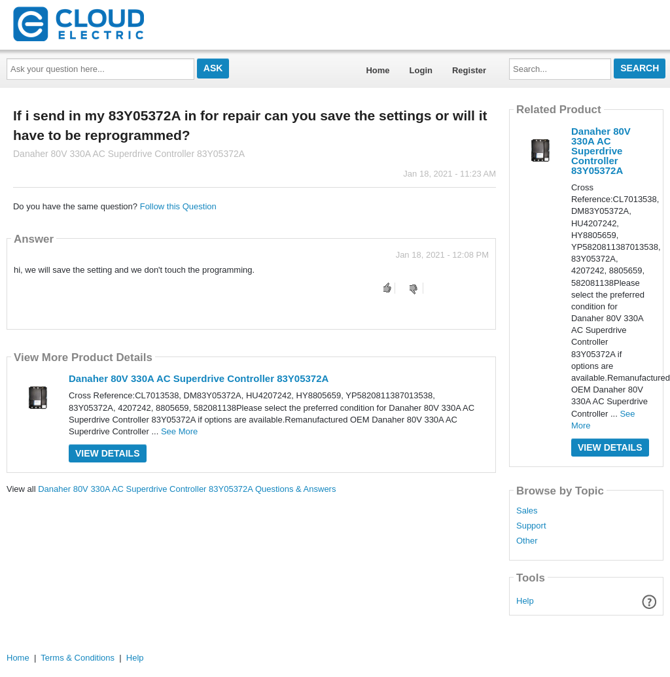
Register (469, 70)
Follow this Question (178, 206)
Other (527, 541)
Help (525, 601)
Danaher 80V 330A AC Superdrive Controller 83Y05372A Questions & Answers (187, 489)
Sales (527, 510)
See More (179, 431)
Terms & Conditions (78, 658)
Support (531, 525)
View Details (107, 453)
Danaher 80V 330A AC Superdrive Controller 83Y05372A (198, 378)
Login (421, 70)
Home (377, 70)
